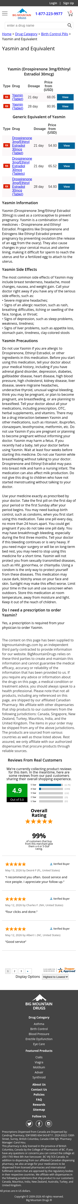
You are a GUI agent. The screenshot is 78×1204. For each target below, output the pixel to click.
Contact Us (39, 1089)
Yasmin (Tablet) (17, 97)
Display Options (28, 976)
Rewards (39, 1105)
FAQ (39, 1100)
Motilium (39, 1067)
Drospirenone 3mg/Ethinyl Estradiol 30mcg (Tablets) (22, 166)
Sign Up (68, 3)
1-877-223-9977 (49, 13)
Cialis (39, 1057)
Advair (39, 1072)
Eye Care (39, 1044)
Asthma (39, 1024)
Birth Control (39, 1029)
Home (6, 34)
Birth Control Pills (54, 34)
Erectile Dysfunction (39, 1039)
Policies (39, 1094)
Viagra (39, 1062)
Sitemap (39, 1110)
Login (53, 3)
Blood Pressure (39, 1034)
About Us (39, 1084)
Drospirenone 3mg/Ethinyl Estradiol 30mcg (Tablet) (22, 145)
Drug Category (26, 34)
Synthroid (39, 1077)
